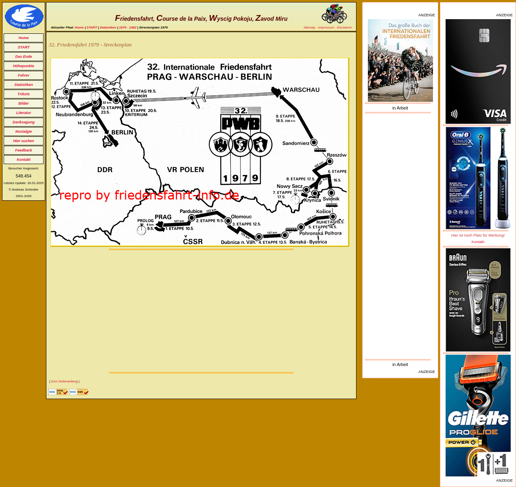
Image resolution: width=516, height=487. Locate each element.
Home (23, 38)
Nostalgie (23, 131)
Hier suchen (23, 141)
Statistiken (23, 85)
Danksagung (24, 122)
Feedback (23, 150)
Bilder (23, 103)
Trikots (23, 94)
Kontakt (24, 160)
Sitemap (309, 27)
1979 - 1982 (127, 27)
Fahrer (23, 75)
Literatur (23, 113)
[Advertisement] (400, 236)
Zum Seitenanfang (64, 381)
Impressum (326, 27)
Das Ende (23, 57)
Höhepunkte (23, 66)
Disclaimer (344, 27)
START (23, 47)
